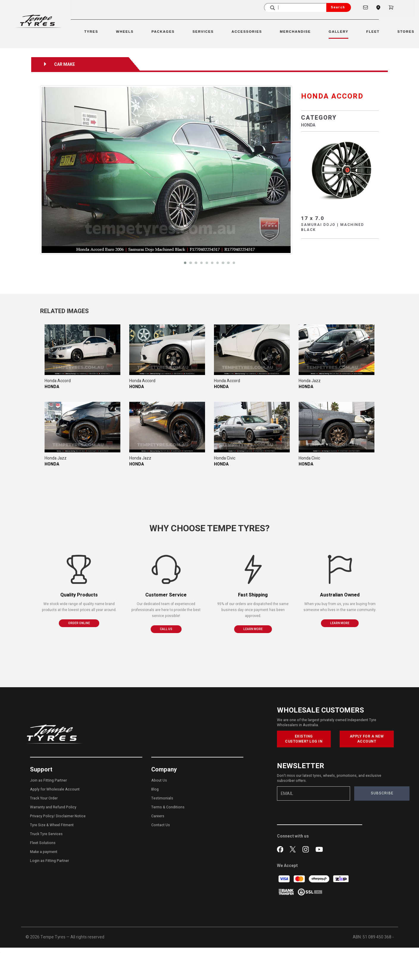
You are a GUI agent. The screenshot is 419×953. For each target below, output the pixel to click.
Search (338, 7)
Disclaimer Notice (71, 816)
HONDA (308, 125)
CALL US (166, 629)
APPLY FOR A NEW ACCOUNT (367, 739)
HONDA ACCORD (332, 96)
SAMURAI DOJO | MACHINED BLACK (332, 227)
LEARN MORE (253, 629)
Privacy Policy (41, 816)
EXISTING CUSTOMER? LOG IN (303, 739)
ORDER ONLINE (79, 623)
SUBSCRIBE (382, 793)
